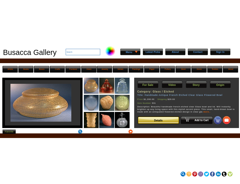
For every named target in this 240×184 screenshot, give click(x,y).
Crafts (57, 69)
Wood (230, 69)
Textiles (215, 69)
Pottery (168, 69)
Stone (199, 69)
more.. (206, 112)
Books (26, 69)
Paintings (136, 69)
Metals (120, 69)
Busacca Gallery (30, 52)
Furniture (73, 69)
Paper (151, 69)
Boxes (41, 69)
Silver (183, 69)
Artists (10, 69)
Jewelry (104, 69)
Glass (89, 69)
